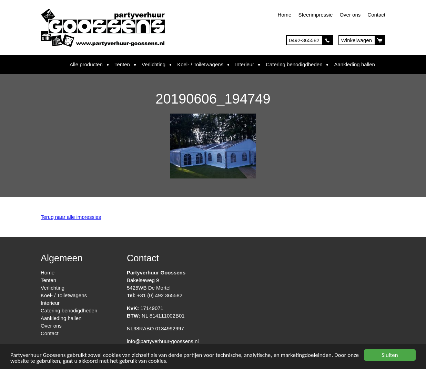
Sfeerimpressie (315, 15)
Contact (376, 15)
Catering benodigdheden (294, 64)
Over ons (350, 15)
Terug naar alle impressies (71, 217)
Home (284, 15)
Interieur (244, 64)
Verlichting (153, 64)
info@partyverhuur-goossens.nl (163, 341)
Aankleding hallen (354, 64)
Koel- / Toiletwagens (200, 64)
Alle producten (86, 64)
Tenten (122, 64)
